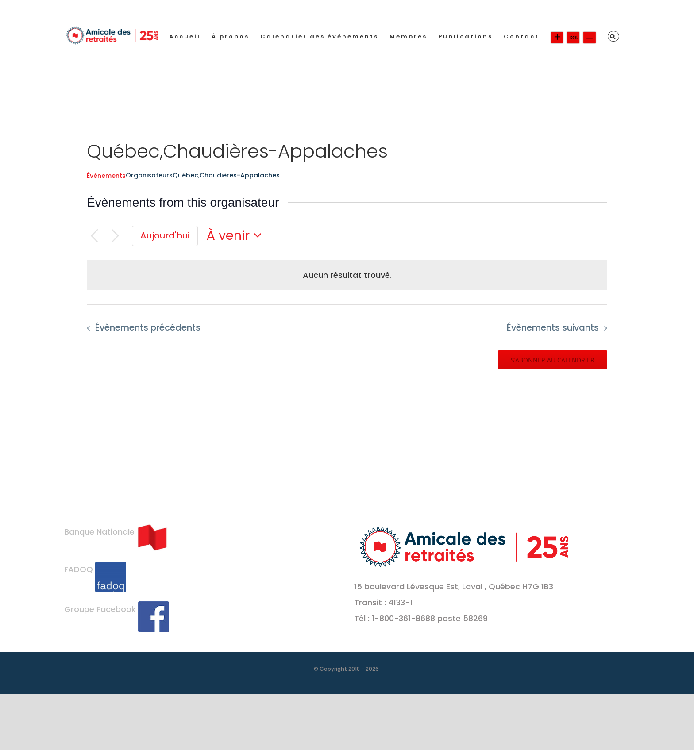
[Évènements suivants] (115, 236)
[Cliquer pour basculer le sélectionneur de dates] (237, 236)
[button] (613, 36)
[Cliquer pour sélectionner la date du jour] (165, 236)
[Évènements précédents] (94, 236)
